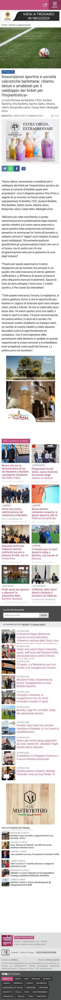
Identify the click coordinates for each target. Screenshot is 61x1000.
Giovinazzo (41, 983)
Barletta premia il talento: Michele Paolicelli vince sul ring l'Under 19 (36, 772)
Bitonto (47, 979)
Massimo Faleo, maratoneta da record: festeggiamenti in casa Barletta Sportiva (34, 683)
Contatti (14, 952)
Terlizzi (21, 996)
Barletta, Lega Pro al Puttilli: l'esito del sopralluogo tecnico (36, 712)
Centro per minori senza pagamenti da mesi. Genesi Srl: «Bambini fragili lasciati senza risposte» (37, 744)
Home (4, 25)
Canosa (6, 983)
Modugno (43, 988)
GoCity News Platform (46, 952)
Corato (29, 983)
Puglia (18, 992)
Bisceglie (36, 979)
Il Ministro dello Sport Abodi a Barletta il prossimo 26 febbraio (44, 592)
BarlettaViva (18, 5)
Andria (18, 979)
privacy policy (39, 624)
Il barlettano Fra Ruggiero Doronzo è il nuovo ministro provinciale (37, 757)
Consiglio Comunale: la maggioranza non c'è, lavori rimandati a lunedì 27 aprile (32, 698)
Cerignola (18, 983)
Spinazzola (8, 996)
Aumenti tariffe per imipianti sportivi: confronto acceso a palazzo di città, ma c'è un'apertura (15, 552)
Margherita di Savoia (13, 988)
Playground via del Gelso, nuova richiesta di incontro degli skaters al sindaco (45, 473)
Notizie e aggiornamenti (20, 25)
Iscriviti (44, 615)
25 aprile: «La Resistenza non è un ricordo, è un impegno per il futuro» (36, 666)
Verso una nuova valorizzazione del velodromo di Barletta (14, 512)
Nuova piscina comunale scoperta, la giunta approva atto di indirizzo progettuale (45, 513)
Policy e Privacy (27, 952)
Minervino (31, 988)
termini (25, 624)
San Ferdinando (40, 992)
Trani (30, 996)
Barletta (7, 979)
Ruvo (27, 992)
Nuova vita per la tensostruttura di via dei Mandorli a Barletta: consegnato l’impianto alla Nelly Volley (15, 471)
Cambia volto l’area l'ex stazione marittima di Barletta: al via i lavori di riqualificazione (38, 728)
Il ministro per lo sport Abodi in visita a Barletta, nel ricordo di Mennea (45, 554)
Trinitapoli (41, 996)
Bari (26, 979)
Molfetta (7, 992)
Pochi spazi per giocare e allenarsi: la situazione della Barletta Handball (15, 594)
